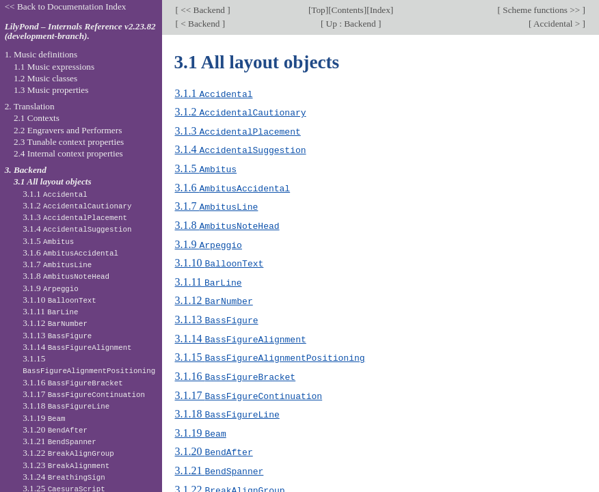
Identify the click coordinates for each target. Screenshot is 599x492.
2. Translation (30, 106)
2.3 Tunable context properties (69, 142)
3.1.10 (219, 259)
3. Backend (25, 170)
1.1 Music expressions (54, 67)
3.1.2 (240, 112)
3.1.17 (249, 388)
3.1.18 (227, 407)
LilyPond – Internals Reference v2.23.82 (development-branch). (80, 31)
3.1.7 (216, 204)
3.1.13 (216, 314)
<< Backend (202, 10)
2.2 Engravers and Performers (68, 130)
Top (318, 10)
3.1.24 (64, 477)
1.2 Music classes (45, 78)
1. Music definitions (41, 54)
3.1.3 (238, 130)
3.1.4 (240, 148)
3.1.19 (200, 425)
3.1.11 (208, 278)
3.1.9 (208, 241)
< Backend (200, 23)
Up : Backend (350, 23)
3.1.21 (219, 462)
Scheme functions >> (542, 10)
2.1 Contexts (36, 118)
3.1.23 (66, 465)
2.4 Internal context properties (68, 153)
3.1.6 (233, 185)
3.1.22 (230, 481)
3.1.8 (227, 222)
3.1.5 (206, 167)
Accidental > (556, 23)
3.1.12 (214, 296)
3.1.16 (235, 370)
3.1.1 (214, 93)
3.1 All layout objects (53, 181)
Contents (348, 10)
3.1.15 (270, 351)
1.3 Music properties (51, 90)
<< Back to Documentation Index (66, 6)
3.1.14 (240, 333)
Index (380, 10)
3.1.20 (214, 444)
